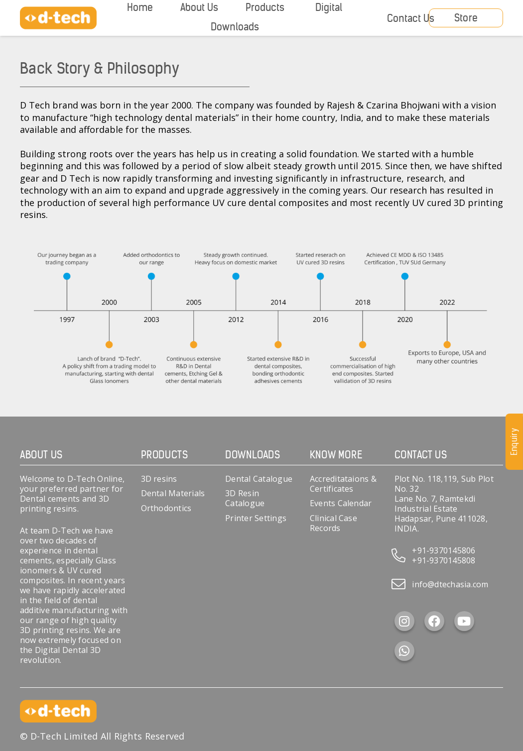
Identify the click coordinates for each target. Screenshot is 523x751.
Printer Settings (255, 518)
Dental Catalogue (258, 478)
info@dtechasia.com (450, 584)
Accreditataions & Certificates (343, 483)
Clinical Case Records (333, 523)
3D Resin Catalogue (244, 498)
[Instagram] (404, 621)
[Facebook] (434, 621)
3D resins (159, 478)
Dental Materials (173, 493)
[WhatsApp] (404, 651)
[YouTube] (464, 621)
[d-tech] (58, 18)
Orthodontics (166, 508)
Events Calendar (341, 503)
